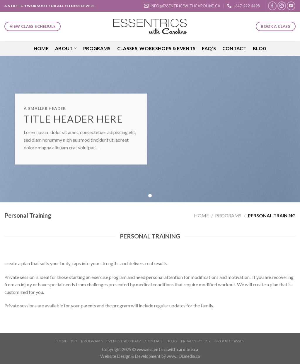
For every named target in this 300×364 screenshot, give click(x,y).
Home (41, 48)
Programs (97, 48)
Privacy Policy (196, 341)
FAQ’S (209, 48)
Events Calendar (123, 341)
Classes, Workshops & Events (156, 48)
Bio (74, 341)
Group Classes (229, 341)
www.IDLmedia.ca (183, 356)
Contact (234, 48)
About (66, 48)
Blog (259, 48)
